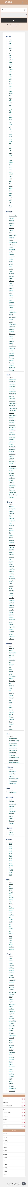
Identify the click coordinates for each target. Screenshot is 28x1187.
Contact (9, 1184)
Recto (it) (5, 1126)
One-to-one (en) (6, 1112)
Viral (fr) (5, 1109)
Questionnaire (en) (7, 1105)
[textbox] (14, 10)
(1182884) (5, 1140)
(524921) (5, 1161)
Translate (13, 25)
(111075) (5, 1164)
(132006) (5, 1171)
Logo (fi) (5, 1122)
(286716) (5, 1150)
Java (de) (5, 1119)
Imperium (14, 1183)
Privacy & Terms (17, 1184)
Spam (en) (5, 1102)
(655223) (5, 1157)
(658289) (5, 1144)
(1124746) (5, 1167)
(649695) (5, 1174)
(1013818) (5, 1147)
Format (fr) (5, 1116)
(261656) (5, 1154)
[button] (22, 2)
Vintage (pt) (6, 1099)
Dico (8, 25)
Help (12, 1184)
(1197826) (5, 1137)
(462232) (5, 1133)
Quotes (19, 25)
